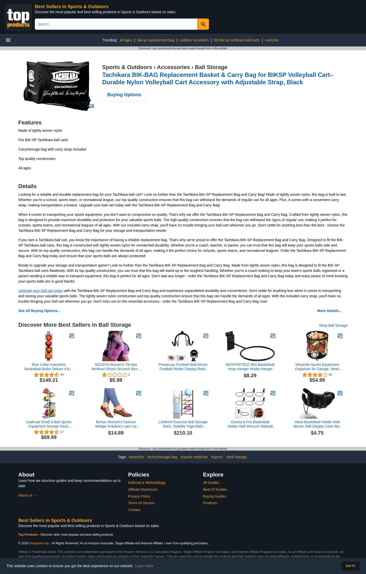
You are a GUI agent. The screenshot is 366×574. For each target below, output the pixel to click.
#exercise (136, 457)
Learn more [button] (144, 566)
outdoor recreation (194, 40)
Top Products (28, 534)
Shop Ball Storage (333, 325)
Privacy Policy (139, 496)
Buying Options (124, 94)
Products (210, 503)
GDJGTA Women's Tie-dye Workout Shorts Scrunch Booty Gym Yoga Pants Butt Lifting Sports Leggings (116, 367)
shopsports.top (39, 543)
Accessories (173, 67)
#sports (217, 457)
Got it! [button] (350, 566)
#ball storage (236, 457)
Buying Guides (214, 496)
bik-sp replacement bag (155, 40)
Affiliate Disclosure (142, 489)
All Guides (211, 483)
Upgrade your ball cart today (40, 291)
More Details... (329, 311)
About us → (27, 495)
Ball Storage (211, 67)
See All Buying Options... (39, 311)
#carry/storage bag (162, 457)
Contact (134, 510)
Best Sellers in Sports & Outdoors (72, 6)
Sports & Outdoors (127, 67)
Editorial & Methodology (147, 483)
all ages (126, 40)
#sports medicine (194, 457)
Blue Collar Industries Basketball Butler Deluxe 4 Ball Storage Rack (48, 367)
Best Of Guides (215, 489)
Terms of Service (141, 503)
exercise (272, 40)
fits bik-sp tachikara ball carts (237, 40)
